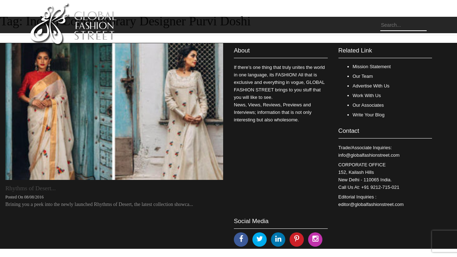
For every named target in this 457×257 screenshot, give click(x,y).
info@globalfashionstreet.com (369, 155)
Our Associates (368, 105)
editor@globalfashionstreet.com (371, 204)
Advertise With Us (371, 86)
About (242, 50)
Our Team (363, 76)
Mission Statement (372, 66)
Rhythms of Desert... (30, 188)
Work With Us (367, 95)
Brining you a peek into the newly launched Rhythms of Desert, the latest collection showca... (99, 204)
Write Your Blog (369, 114)
